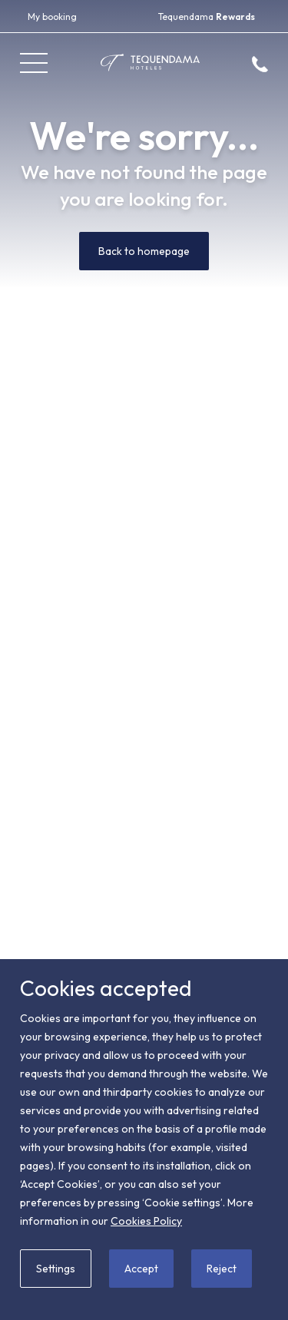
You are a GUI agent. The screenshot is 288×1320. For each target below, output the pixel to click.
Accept (141, 1268)
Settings (55, 1268)
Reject (222, 1268)
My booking (52, 16)
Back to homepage (144, 251)
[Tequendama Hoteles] (150, 62)
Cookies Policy (146, 1221)
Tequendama (206, 16)
